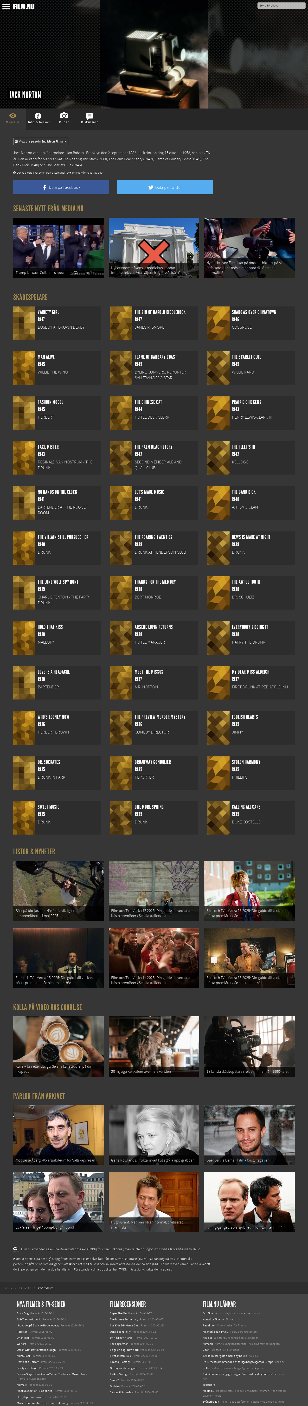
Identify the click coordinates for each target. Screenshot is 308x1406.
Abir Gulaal (23, 1337)
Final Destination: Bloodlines (34, 1373)
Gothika (115, 1368)
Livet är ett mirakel (121, 1337)
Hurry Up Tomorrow (29, 1379)
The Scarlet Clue (58, 165)
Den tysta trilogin (27, 1350)
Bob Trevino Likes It (29, 1301)
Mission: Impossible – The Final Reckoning (42, 1385)
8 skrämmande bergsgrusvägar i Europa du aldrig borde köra (239, 1356)
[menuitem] (7, 1270)
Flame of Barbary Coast (172, 159)
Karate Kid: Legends (29, 1397)
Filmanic (208, 1325)
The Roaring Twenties (79, 159)
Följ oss (207, 1319)
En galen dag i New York (124, 1331)
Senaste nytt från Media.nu (48, 208)
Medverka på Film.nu (215, 1313)
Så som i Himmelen (121, 1374)
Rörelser (22, 1313)
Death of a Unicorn (28, 1344)
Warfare (21, 1325)
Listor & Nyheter (34, 848)
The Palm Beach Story (125, 159)
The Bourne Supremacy (124, 1301)
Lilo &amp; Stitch (27, 1391)
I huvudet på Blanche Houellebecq (38, 1307)
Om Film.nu (210, 1295)
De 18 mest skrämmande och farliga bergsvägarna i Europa (238, 1344)
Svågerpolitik (211, 1383)
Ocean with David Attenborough (36, 1331)
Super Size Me (118, 1295)
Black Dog (23, 1295)
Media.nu (208, 1373)
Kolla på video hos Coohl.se (47, 998)
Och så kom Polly (120, 1313)
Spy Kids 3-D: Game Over (124, 1307)
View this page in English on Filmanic (41, 141)
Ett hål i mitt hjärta (121, 1319)
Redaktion (209, 1307)
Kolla (206, 1350)
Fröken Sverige (119, 1356)
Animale (22, 1366)
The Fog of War (119, 1325)
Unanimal (23, 1319)
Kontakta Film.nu (213, 1301)
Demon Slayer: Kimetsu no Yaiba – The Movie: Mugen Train (52, 1356)
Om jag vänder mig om (123, 1350)
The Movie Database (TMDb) (128, 1241)
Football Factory (120, 1344)
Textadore (209, 1366)
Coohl (206, 1331)
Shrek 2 (114, 1362)
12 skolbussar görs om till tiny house (225, 1337)
